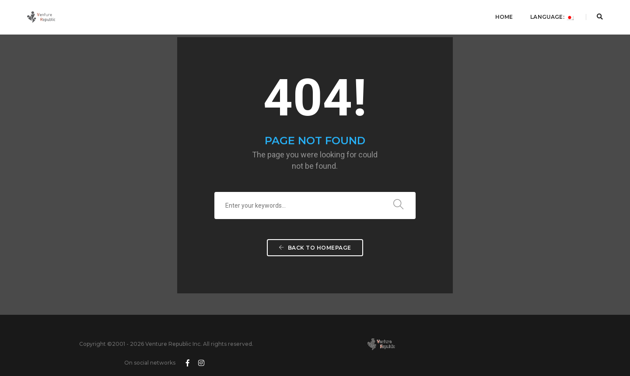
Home (501, 15)
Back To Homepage (315, 258)
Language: (549, 15)
